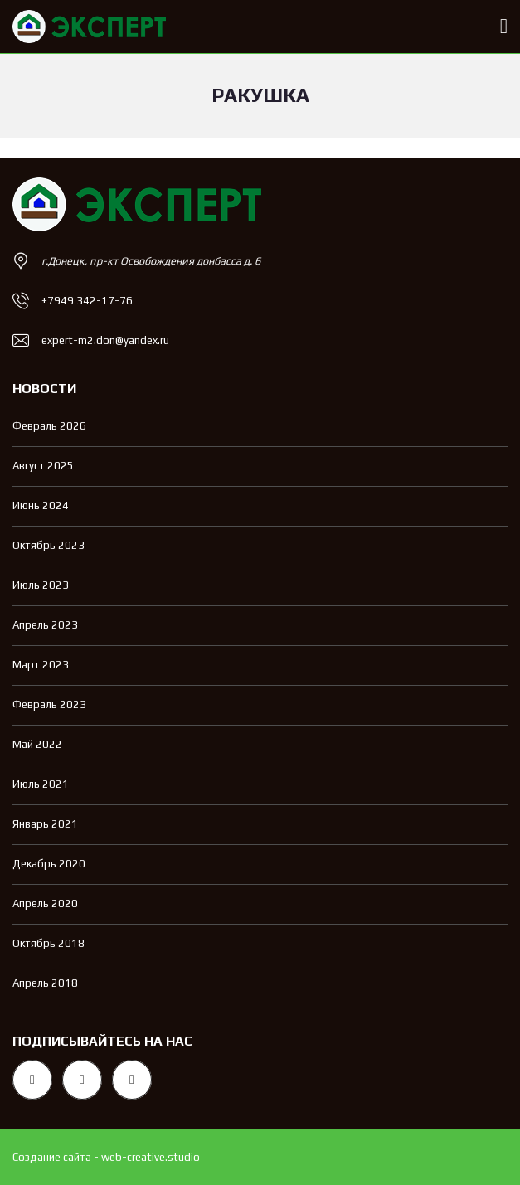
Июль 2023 (40, 585)
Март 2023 (40, 664)
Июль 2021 (40, 784)
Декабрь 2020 (48, 863)
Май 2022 (37, 744)
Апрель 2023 (45, 625)
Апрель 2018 (45, 983)
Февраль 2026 (49, 426)
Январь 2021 (45, 824)
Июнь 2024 (40, 505)
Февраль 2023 (49, 704)
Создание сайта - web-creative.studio (106, 1157)
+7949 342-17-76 (87, 300)
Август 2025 (43, 465)
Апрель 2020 (45, 903)
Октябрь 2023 (48, 545)
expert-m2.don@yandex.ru (105, 340)
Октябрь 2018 (48, 943)
